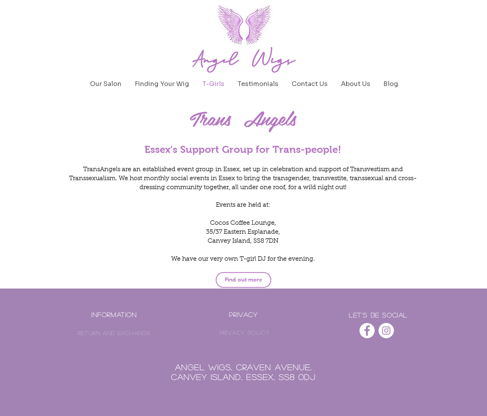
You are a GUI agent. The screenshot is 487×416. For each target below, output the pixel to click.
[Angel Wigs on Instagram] (386, 330)
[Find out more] (243, 280)
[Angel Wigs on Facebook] (367, 330)
